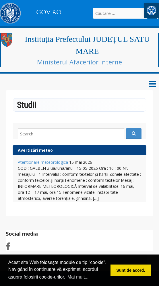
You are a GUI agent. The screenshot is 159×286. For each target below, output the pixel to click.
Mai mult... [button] (78, 277)
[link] (151, 10)
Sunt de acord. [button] (130, 270)
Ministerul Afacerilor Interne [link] (79, 62)
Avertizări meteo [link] (35, 150)
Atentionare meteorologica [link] (43, 162)
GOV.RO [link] (48, 12)
